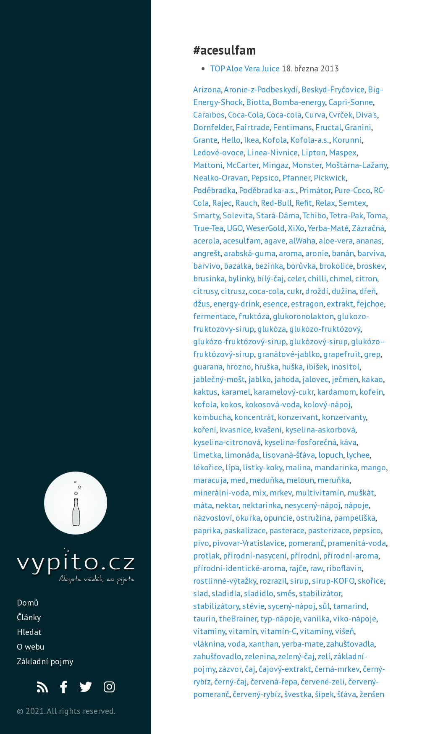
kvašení (268, 429)
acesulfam (242, 240)
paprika (206, 530)
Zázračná (368, 228)
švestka (298, 694)
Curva (315, 114)
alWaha (302, 240)
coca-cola (266, 291)
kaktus (205, 391)
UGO (235, 228)
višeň (344, 631)
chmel (341, 278)
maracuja (210, 479)
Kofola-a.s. (309, 139)
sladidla (226, 593)
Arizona (207, 89)
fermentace (214, 316)
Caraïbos (209, 114)
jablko (259, 379)
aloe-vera (336, 240)
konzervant (298, 417)
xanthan (263, 643)
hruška (266, 366)
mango (373, 467)
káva (348, 442)
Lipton (313, 152)
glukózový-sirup (318, 341)
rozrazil (273, 580)
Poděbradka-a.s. (267, 190)
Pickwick (330, 177)
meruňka (333, 479)
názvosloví (212, 517)
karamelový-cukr (284, 391)
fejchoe (370, 303)
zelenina (259, 656)
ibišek (317, 366)
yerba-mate (302, 643)
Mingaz (275, 165)
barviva (370, 253)
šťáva (346, 694)
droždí (316, 291)
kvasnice (235, 429)
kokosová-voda (272, 404)
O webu (31, 646)
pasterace (286, 530)
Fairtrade (253, 127)
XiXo (296, 228)
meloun (300, 479)
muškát (360, 492)
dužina (344, 291)
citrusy (205, 291)
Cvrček (340, 114)
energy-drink (236, 303)
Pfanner (296, 177)
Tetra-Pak (346, 215)
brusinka (209, 278)
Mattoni (208, 165)
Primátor (315, 190)
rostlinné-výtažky (224, 580)
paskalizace (245, 530)
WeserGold (265, 228)
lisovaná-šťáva (288, 454)
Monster (307, 165)
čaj (250, 668)
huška (292, 366)
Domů (28, 602)
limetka (207, 454)
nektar (227, 505)
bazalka (238, 265)
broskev (371, 265)
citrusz (233, 291)
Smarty (206, 215)
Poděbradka (214, 190)
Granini (358, 127)
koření (204, 429)
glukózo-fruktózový (324, 328)
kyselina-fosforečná (300, 442)
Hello (231, 139)
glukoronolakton (303, 316)
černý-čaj (230, 681)
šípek (324, 694)
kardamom (336, 391)
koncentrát (254, 417)
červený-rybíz (257, 694)
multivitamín (319, 492)
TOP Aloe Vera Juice (245, 68)
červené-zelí (323, 681)
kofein (371, 391)
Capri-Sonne (350, 102)
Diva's (366, 114)
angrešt (206, 253)
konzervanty (344, 417)
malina (298, 467)
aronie (316, 253)
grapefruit (342, 354)
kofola (205, 404)
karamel (235, 391)
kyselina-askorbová (320, 429)
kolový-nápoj (327, 404)
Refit (303, 202)
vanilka (316, 618)
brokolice (336, 265)
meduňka (266, 479)
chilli (317, 278)
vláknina (208, 643)
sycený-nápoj (291, 605)
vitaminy (209, 631)
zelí (323, 656)
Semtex (352, 202)
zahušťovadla (350, 643)
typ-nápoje (280, 618)
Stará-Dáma (277, 215)
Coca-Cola (245, 114)
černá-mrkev (337, 668)
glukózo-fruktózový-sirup (239, 341)
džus (201, 303)
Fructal (328, 127)
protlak (206, 555)
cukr (294, 291)
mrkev (281, 492)
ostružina (313, 517)
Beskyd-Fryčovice (333, 89)
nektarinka (261, 505)
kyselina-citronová (227, 442)
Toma (376, 215)
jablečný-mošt (219, 379)
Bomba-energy (299, 102)
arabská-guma (249, 253)
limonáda (242, 454)
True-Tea (208, 228)
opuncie (278, 517)
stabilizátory (216, 605)
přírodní (305, 555)
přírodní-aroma (350, 555)
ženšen (371, 694)
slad (200, 593)
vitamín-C (278, 631)
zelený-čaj (296, 656)
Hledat (29, 632)
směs (286, 593)
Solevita (238, 215)
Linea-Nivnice (272, 152)
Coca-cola (284, 114)
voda (236, 643)
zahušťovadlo (217, 656)
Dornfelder (212, 127)
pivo (201, 542)
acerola (206, 240)
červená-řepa (273, 681)
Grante (205, 139)
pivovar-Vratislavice (248, 542)
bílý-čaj (270, 278)
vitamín (242, 631)
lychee (358, 454)
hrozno (238, 366)
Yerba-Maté (328, 228)
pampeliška (354, 517)
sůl (324, 605)
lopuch (330, 454)
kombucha (212, 417)
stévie (253, 605)
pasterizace (328, 530)
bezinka (269, 265)
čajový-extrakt (285, 668)
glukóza (271, 328)
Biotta (257, 102)
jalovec (315, 379)
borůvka (301, 265)
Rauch (246, 202)
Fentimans (292, 127)
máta (202, 505)
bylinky (241, 278)
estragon (307, 303)
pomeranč (306, 542)
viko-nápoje (354, 618)
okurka (248, 517)
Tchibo (314, 215)
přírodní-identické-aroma (239, 568)
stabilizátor (320, 593)
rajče (298, 568)
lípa (232, 467)
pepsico (367, 530)
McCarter (242, 165)
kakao (372, 379)
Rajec (222, 202)
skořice (371, 580)
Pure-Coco (352, 190)
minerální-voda (221, 492)
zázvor (229, 668)
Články (29, 617)
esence (275, 303)
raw (316, 568)
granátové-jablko (288, 354)
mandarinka (335, 467)
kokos (230, 404)
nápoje (356, 505)
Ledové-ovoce (218, 152)
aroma (290, 253)
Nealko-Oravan (220, 177)
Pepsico (265, 177)
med (238, 479)
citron (366, 278)
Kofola (274, 139)
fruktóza (254, 316)
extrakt (340, 303)
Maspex (343, 152)
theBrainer (238, 618)
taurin (204, 618)
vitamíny (316, 631)
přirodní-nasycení (255, 555)
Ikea (251, 139)
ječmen (345, 379)
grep (372, 354)
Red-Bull (276, 202)
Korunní (347, 139)
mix (259, 492)
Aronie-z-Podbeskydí (261, 89)
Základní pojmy (45, 661)
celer (295, 278)
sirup (299, 580)
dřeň (367, 291)
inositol (345, 366)
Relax (325, 202)
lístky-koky (262, 467)
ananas (369, 240)
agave (275, 240)
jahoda (286, 379)
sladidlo (258, 593)
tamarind (350, 605)
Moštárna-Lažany (356, 165)
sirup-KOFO (333, 580)
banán (343, 253)
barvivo (206, 265)
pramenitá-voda (357, 542)
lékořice (207, 467)
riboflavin (344, 568)
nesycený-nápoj (312, 505)
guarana (208, 366)
